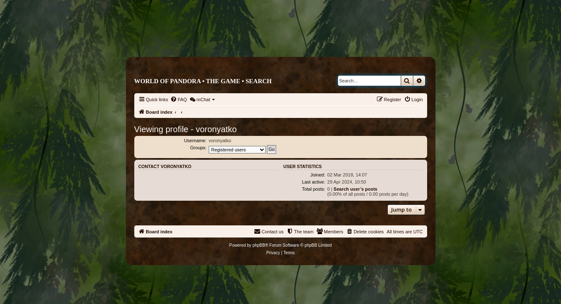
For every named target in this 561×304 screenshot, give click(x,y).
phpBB (259, 245)
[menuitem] (178, 100)
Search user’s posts (355, 189)
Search (259, 81)
